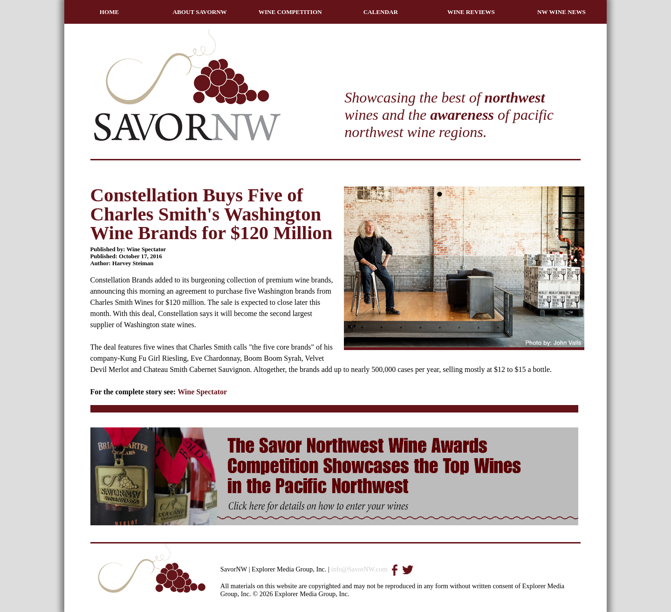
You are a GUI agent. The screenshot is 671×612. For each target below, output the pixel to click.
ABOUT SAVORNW (200, 11)
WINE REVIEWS (471, 11)
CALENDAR (380, 11)
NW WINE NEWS (561, 11)
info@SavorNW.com (359, 569)
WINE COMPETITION (290, 11)
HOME (109, 11)
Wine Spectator (202, 392)
